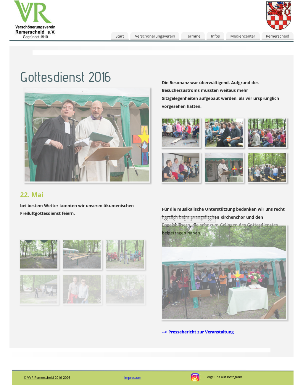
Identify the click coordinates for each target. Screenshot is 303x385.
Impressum (132, 377)
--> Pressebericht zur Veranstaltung (198, 332)
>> (210, 220)
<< (166, 220)
